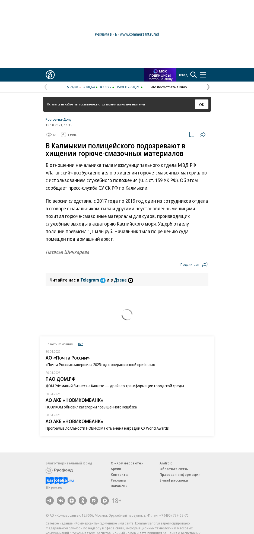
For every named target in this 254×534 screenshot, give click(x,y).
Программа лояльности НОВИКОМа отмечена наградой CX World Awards (107, 428)
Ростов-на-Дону (58, 119)
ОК (201, 104)
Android (166, 463)
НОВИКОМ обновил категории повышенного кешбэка (91, 407)
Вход (183, 74)
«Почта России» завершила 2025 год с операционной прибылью (100, 364)
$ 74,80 (72, 87)
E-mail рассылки (174, 480)
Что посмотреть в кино (169, 87)
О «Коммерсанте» (127, 463)
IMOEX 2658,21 (128, 87)
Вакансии (119, 485)
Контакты (119, 474)
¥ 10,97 (105, 87)
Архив (116, 468)
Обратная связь (174, 468)
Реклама (118, 480)
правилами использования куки (122, 104)
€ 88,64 (89, 87)
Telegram (93, 280)
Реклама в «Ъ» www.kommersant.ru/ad (127, 34)
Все (80, 344)
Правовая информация (180, 474)
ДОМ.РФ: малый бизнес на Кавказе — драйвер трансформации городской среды (115, 385)
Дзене (123, 280)
